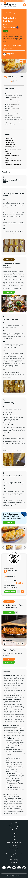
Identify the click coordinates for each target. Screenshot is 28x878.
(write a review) (17, 45)
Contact (14, 862)
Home (14, 833)
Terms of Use (14, 851)
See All (9, 612)
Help (14, 839)
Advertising (14, 860)
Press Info (14, 857)
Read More (9, 292)
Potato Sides (9, 12)
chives (11, 117)
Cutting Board (10, 142)
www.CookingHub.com (17, 678)
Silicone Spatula (10, 158)
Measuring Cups (10, 144)
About (14, 836)
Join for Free (8, 662)
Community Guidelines (14, 854)
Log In (9, 659)
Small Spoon (9, 153)
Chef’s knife (9, 140)
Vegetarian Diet (7, 27)
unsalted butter (15, 104)
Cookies (14, 845)
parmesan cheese (14, 108)
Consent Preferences (14, 842)
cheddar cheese (14, 112)
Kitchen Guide (9, 259)
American (13, 27)
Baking (5, 31)
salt (11, 99)
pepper (11, 101)
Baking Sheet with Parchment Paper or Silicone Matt (13, 149)
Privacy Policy (14, 848)
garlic (11, 123)
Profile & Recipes (10, 591)
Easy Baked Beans (8, 640)
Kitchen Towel (10, 138)
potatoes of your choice (12, 93)
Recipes (8, 601)
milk (12, 106)
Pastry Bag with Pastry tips (13, 164)
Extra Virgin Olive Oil (15, 97)
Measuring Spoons (11, 146)
